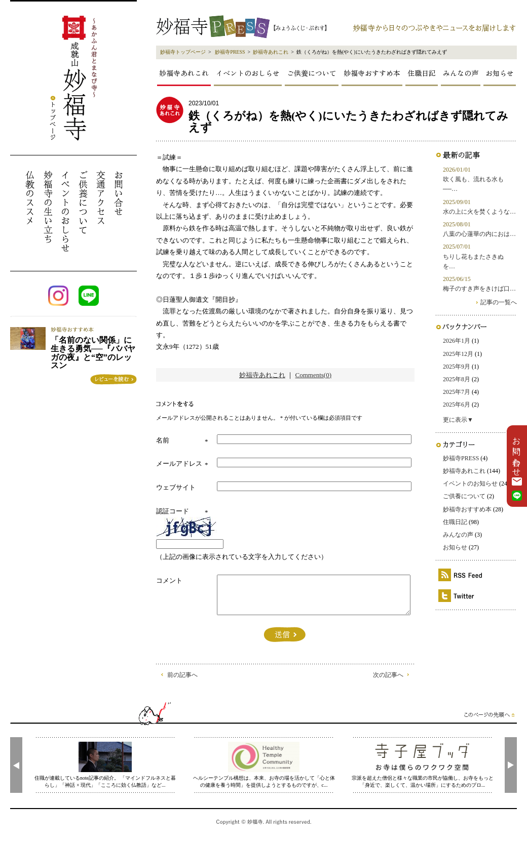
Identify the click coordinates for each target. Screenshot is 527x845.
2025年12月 (458, 353)
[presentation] (16, 765)
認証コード (172, 511)
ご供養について (311, 73)
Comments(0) (313, 375)
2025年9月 (456, 366)
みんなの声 (460, 73)
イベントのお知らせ (470, 483)
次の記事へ (388, 674)
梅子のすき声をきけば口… (479, 288)
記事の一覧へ (498, 302)
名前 (162, 440)
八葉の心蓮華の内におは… (479, 233)
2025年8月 (456, 379)
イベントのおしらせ (248, 73)
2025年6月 (456, 404)
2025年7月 (456, 391)
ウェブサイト (176, 487)
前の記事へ (182, 674)
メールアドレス (179, 463)
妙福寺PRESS (230, 52)
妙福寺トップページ (183, 52)
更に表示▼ (458, 419)
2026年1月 (456, 340)
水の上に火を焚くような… (479, 211)
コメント (169, 580)
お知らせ (499, 73)
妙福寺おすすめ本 (372, 73)
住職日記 (421, 73)
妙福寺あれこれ (270, 52)
